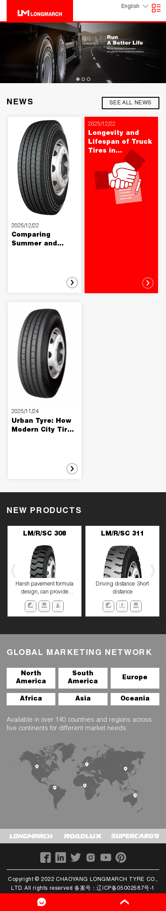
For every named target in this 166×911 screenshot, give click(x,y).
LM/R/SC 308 (44, 534)
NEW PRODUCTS (44, 511)
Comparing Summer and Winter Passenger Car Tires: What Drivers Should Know (43, 240)
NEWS (20, 103)
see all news (130, 103)
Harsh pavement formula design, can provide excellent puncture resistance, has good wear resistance (44, 589)
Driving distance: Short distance (122, 588)
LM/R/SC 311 (122, 534)
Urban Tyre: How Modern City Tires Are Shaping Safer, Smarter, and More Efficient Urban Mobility (44, 426)
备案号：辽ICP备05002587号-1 (114, 888)
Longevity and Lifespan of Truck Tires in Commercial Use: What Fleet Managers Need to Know (121, 143)
